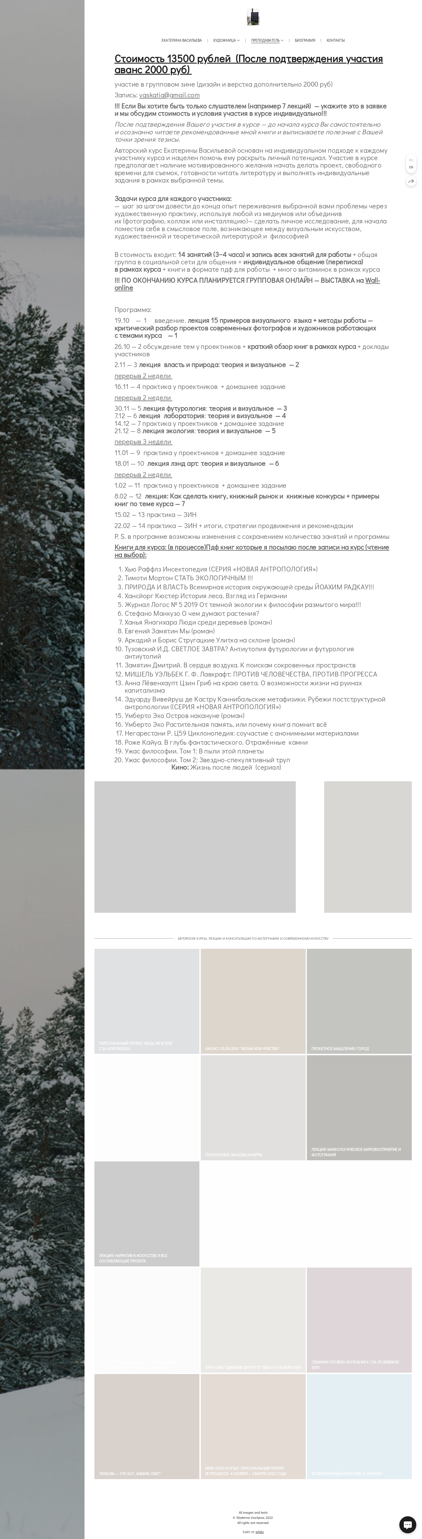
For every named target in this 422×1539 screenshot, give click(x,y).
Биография (305, 40)
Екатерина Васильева (182, 40)
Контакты (336, 40)
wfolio (260, 1531)
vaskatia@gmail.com (169, 94)
